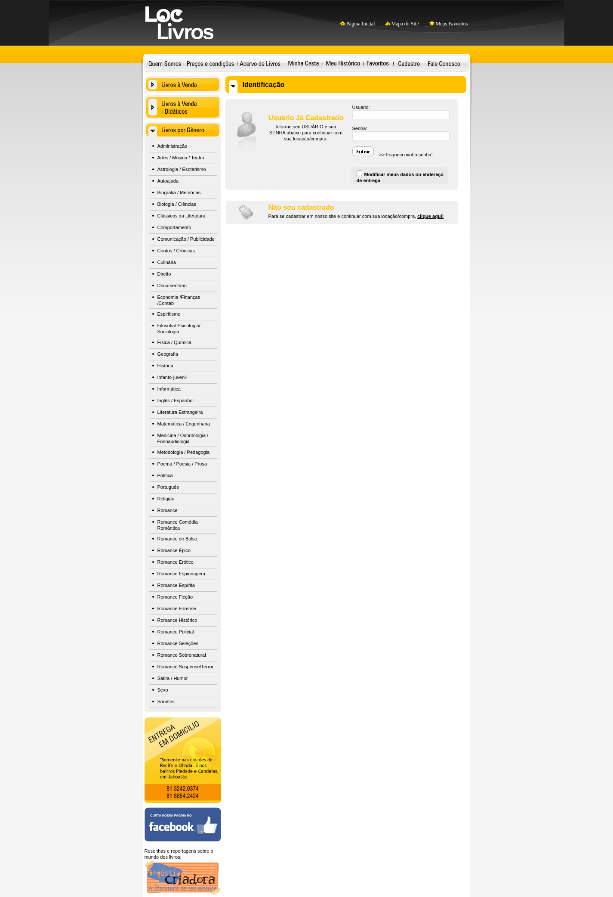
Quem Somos (165, 63)
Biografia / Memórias (179, 192)
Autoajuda (168, 180)
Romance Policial (175, 631)
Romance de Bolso (177, 538)
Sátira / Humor (172, 678)
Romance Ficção (175, 596)
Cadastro (409, 63)
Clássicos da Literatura (181, 215)
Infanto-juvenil (172, 377)
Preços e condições (210, 63)
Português (168, 487)
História (165, 365)
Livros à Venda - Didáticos (183, 107)
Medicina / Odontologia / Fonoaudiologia (183, 438)
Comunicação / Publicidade (186, 239)
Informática (169, 388)
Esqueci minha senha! (409, 154)
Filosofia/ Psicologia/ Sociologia (178, 328)
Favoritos (377, 63)
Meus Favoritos (448, 24)
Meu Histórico (343, 63)
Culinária (166, 262)
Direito (164, 273)
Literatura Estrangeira (180, 412)
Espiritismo (169, 314)
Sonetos (166, 701)
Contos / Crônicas (176, 250)
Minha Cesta (303, 63)
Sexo (162, 689)
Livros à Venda (183, 84)
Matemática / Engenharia (183, 423)
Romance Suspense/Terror (185, 666)
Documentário (172, 285)
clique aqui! (430, 216)
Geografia (167, 354)
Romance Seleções (177, 643)
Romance (167, 510)
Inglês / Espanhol (175, 400)
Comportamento (174, 227)
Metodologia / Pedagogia (183, 452)
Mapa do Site (402, 24)
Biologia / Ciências (177, 204)
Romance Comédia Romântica (177, 525)
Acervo (260, 63)
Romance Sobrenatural (181, 655)
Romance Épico (174, 550)
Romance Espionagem (181, 573)
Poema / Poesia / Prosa (182, 463)
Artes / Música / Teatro (180, 157)
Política (165, 475)
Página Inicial (357, 24)
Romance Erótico (175, 562)
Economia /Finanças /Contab (178, 300)
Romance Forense (177, 608)
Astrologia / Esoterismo (181, 169)
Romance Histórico (177, 620)
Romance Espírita (176, 585)
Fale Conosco (444, 63)
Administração (172, 146)
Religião (166, 498)
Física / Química (174, 342)
